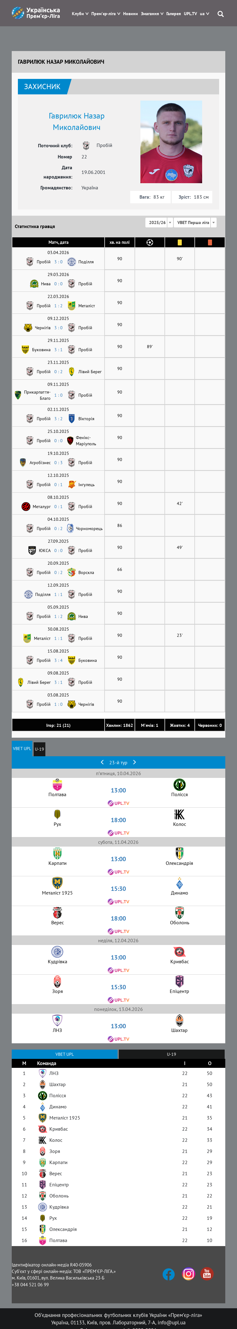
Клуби (78, 13)
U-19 (39, 749)
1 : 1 (58, 594)
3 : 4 (58, 660)
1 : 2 (58, 306)
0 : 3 (58, 462)
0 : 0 (58, 284)
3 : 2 (58, 418)
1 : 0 (58, 395)
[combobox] (159, 222)
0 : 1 (58, 484)
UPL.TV (190, 13)
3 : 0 (58, 262)
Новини (130, 13)
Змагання (150, 13)
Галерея (173, 13)
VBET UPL (22, 748)
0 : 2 (58, 371)
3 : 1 (58, 349)
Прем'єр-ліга (103, 13)
